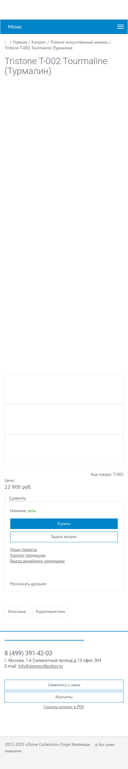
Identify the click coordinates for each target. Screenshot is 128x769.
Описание (17, 611)
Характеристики (50, 611)
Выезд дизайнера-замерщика (37, 561)
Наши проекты (23, 549)
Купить (64, 523)
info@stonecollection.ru (40, 666)
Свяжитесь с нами (64, 684)
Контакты (64, 697)
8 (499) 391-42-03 (28, 653)
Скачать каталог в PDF (64, 706)
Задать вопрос (64, 536)
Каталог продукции (27, 555)
